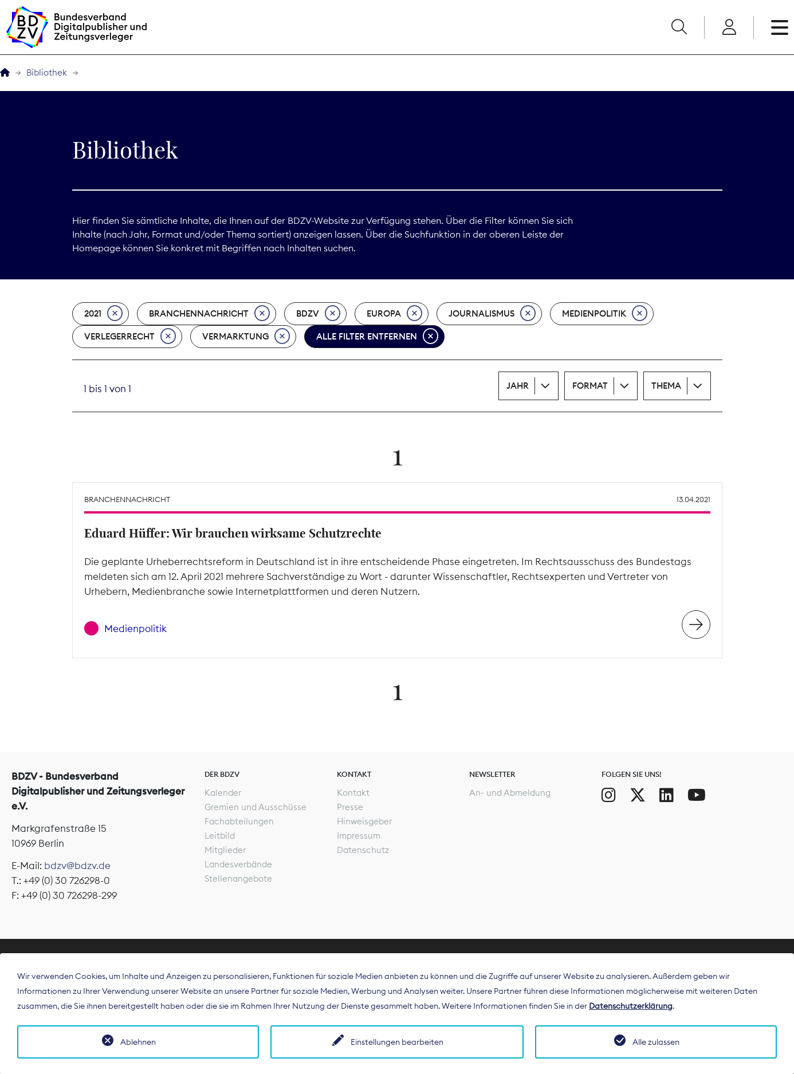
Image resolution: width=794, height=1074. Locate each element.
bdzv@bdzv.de (77, 865)
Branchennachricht (209, 313)
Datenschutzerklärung (631, 1006)
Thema (666, 385)
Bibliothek (46, 72)
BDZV (318, 313)
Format (590, 385)
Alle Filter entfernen (377, 336)
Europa (394, 313)
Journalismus (492, 313)
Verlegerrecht (130, 336)
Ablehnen (138, 1042)
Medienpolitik (604, 313)
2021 (103, 313)
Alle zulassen (655, 1042)
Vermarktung (246, 336)
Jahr (517, 385)
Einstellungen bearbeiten (397, 1042)
